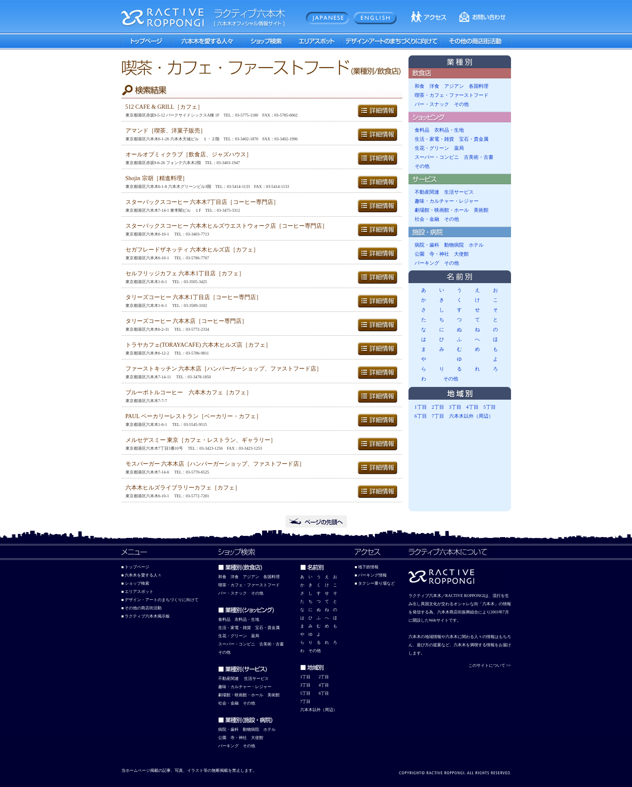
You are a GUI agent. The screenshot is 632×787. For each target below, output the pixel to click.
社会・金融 (427, 219)
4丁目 (472, 407)
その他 (461, 104)
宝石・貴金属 (473, 139)
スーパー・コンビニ (437, 157)
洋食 (434, 86)
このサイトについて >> (489, 665)
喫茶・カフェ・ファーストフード (451, 95)
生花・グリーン (432, 148)
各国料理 (478, 86)
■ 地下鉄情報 (367, 567)
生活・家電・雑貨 (434, 139)
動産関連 (230, 678)
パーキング (427, 263)
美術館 (481, 210)
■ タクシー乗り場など (375, 583)
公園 (419, 254)
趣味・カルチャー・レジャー (447, 201)
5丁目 (490, 407)
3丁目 (455, 407)
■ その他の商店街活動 (141, 608)
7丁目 (438, 416)
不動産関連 (427, 192)
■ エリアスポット (137, 591)
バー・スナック (432, 104)
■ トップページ (135, 567)
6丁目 (421, 416)
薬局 (459, 148)
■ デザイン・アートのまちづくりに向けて (160, 599)
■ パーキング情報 (371, 575)
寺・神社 (439, 254)
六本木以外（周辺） (471, 416)
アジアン (454, 86)
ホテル (476, 245)
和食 (419, 86)
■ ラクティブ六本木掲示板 (145, 616)
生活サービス (459, 192)
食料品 (422, 130)
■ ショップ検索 (135, 583)
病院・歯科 (427, 245)
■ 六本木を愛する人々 (141, 575)
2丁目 (438, 407)
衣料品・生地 (449, 130)
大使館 (461, 254)
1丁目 (421, 407)
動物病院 (454, 245)
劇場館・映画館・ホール (442, 210)
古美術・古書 (478, 157)
